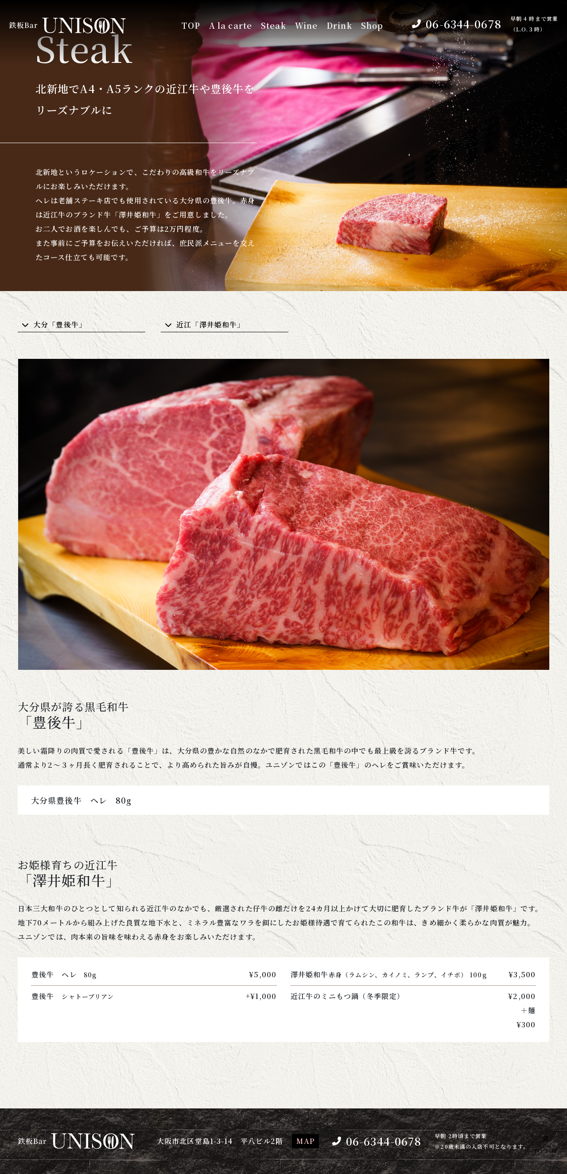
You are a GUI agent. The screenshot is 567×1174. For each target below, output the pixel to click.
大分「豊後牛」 (59, 324)
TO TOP (545, 1143)
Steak (273, 25)
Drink (339, 25)
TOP (189, 25)
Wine (306, 25)
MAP (305, 1141)
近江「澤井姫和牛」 (210, 324)
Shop (372, 25)
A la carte (230, 25)
